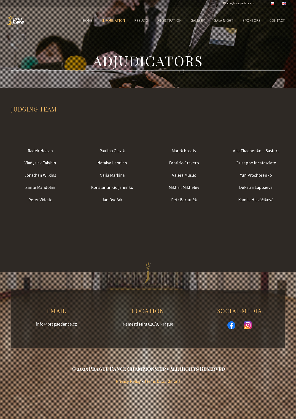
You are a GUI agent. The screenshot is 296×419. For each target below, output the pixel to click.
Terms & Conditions (162, 381)
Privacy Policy (128, 381)
